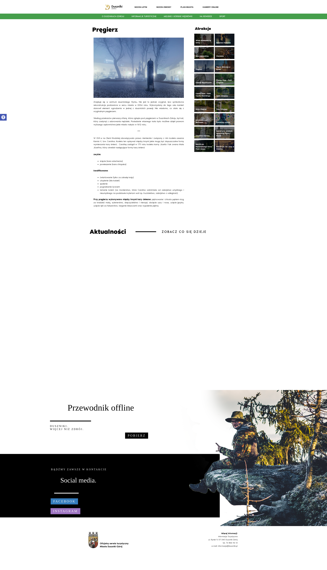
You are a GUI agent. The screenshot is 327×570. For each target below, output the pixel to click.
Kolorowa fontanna (223, 43)
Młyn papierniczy (202, 56)
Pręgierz (199, 69)
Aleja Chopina (201, 109)
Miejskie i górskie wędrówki (178, 16)
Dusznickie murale (223, 122)
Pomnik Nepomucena (204, 83)
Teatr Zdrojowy (222, 96)
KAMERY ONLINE (211, 7)
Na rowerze (206, 16)
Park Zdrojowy (222, 109)
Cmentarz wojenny (203, 136)
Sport (222, 16)
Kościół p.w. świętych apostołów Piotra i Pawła (224, 133)
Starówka (220, 56)
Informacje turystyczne (144, 16)
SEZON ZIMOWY (163, 7)
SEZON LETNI (140, 7)
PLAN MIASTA (187, 7)
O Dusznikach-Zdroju (113, 16)
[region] (163, 458)
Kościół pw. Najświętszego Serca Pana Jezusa (204, 146)
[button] (3, 117)
